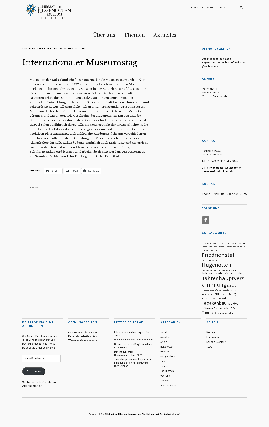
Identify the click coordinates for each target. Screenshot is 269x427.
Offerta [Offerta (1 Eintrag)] (218, 290)
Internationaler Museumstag (79, 62)
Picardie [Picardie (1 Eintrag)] (225, 290)
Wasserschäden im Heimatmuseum (133, 339)
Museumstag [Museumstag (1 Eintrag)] (208, 290)
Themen (134, 35)
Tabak (163, 361)
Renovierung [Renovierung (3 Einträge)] (225, 293)
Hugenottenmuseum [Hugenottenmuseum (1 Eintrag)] (228, 270)
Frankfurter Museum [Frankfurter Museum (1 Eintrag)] (235, 247)
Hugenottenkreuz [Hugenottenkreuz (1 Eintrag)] (210, 270)
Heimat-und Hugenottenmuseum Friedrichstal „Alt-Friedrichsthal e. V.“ (143, 414)
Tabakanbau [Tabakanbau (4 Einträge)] (214, 303)
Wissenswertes (168, 385)
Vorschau (34, 187)
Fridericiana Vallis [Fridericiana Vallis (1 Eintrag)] (210, 250)
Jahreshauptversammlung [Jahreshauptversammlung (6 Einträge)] (223, 281)
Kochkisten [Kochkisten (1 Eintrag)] (232, 286)
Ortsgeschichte (168, 356)
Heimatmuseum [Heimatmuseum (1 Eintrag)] (209, 260)
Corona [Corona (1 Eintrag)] (242, 243)
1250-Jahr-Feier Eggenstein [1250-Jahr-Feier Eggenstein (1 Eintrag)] (214, 243)
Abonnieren (34, 371)
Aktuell (164, 332)
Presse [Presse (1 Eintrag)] (233, 290)
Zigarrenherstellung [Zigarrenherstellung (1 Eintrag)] (226, 313)
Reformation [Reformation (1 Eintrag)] (207, 294)
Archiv (163, 341)
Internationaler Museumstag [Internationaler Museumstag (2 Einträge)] (223, 273)
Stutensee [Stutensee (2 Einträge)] (209, 298)
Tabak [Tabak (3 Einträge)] (222, 298)
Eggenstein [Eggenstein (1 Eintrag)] (207, 247)
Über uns (104, 35)
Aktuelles (164, 35)
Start (209, 346)
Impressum (196, 7)
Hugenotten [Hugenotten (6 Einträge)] (216, 265)
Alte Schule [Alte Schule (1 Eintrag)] (233, 243)
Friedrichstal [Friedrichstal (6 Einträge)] (218, 255)
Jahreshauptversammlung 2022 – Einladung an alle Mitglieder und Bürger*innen (132, 362)
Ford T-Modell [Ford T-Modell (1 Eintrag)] (219, 247)
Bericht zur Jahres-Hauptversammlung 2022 (128, 353)
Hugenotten (166, 346)
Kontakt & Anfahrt (218, 7)
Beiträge (210, 332)
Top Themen (167, 371)
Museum (165, 351)
